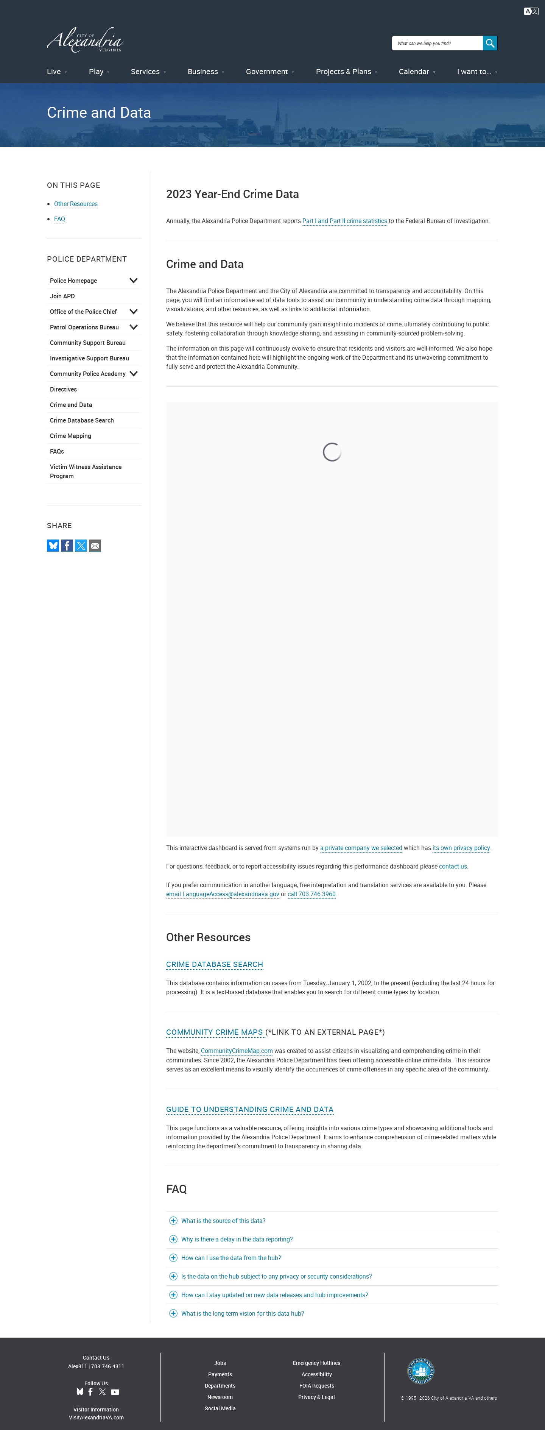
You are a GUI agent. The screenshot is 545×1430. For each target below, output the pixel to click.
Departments (220, 1378)
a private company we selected (361, 840)
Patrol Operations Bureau (84, 320)
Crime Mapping (70, 428)
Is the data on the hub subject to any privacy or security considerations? (276, 1269)
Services (145, 64)
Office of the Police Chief (83, 304)
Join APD (62, 289)
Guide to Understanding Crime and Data (250, 1102)
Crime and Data (71, 397)
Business (203, 64)
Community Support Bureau (88, 335)
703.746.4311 (108, 1358)
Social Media (220, 1401)
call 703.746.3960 (312, 887)
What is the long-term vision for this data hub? (242, 1306)
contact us (453, 859)
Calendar (414, 64)
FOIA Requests (316, 1378)
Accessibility (317, 1367)
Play (96, 64)
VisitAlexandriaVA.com (96, 1409)
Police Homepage (73, 273)
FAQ (59, 211)
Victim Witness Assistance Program (85, 464)
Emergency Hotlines (316, 1355)
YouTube (115, 1384)
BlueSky (80, 1384)
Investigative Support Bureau (89, 351)
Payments (220, 1367)
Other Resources (76, 196)
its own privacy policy (461, 840)
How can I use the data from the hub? (231, 1250)
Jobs (220, 1355)
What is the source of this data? (223, 1213)
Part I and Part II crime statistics (344, 213)
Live (54, 64)
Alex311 (77, 1358)
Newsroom (220, 1389)
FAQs (57, 444)
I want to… (474, 64)
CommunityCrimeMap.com (237, 1043)
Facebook (90, 1384)
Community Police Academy (88, 366)
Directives (63, 382)
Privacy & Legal (316, 1389)
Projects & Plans (343, 64)
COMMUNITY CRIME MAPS (215, 1025)
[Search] (490, 39)
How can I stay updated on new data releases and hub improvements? (274, 1287)
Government (267, 64)
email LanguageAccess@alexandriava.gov (222, 887)
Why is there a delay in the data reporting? (237, 1232)
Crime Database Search (82, 413)
